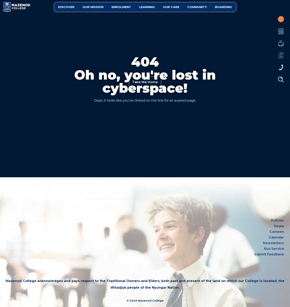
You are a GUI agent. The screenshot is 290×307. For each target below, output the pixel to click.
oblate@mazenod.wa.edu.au (30, 250)
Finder (281, 82)
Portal (281, 21)
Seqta (279, 226)
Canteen (281, 45)
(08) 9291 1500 (18, 243)
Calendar (281, 33)
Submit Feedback (269, 254)
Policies (277, 220)
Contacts (281, 69)
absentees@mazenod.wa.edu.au (33, 257)
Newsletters (281, 57)
